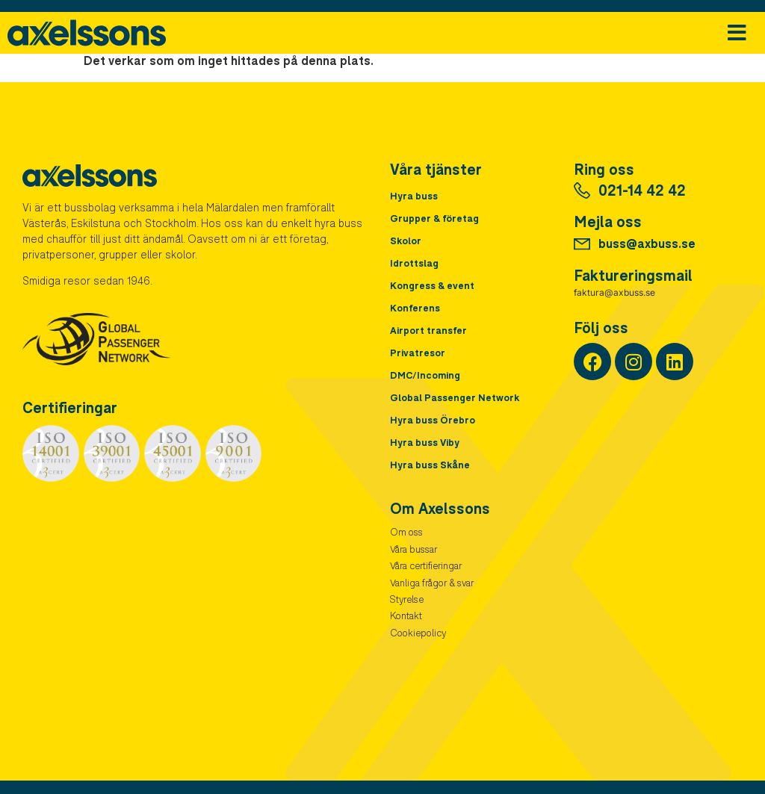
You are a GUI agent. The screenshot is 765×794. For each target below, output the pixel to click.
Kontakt (406, 617)
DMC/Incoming (425, 377)
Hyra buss (414, 197)
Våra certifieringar (426, 567)
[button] (737, 33)
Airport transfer (428, 332)
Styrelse (407, 601)
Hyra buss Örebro (432, 422)
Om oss (406, 534)
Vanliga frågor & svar (432, 584)
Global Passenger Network (454, 399)
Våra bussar (413, 551)
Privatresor (417, 354)
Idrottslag (414, 265)
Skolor (405, 242)
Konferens (415, 309)
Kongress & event (432, 287)
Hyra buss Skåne (430, 466)
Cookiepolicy (418, 634)
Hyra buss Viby (424, 444)
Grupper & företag (434, 220)
